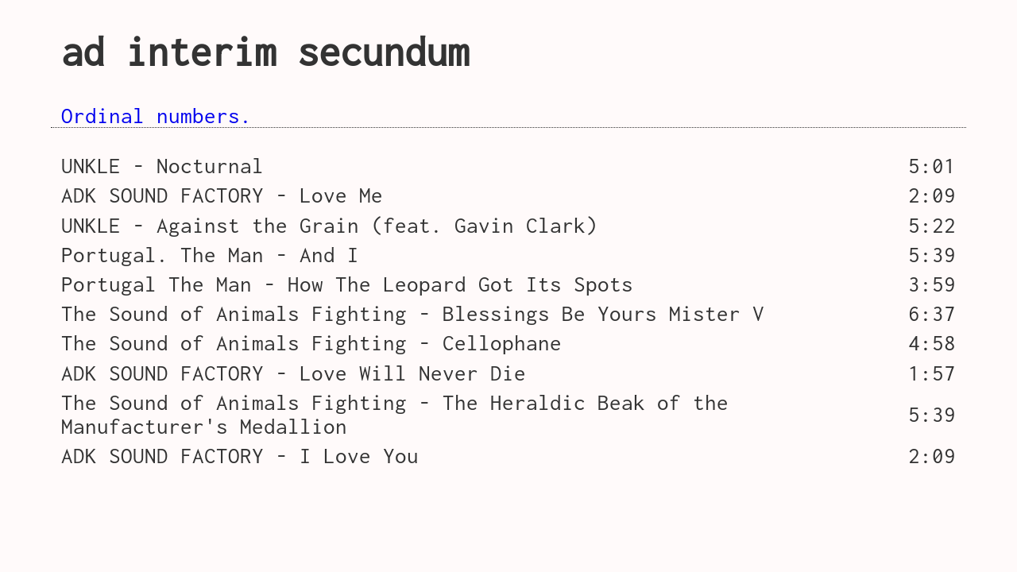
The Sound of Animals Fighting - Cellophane (311, 342)
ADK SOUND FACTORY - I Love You (240, 455)
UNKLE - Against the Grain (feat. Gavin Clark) (329, 225)
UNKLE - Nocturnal (162, 165)
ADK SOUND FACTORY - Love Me (222, 195)
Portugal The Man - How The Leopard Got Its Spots (347, 284)
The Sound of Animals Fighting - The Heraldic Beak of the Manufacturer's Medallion (395, 414)
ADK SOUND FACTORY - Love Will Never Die (293, 373)
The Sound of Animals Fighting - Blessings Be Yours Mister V (412, 313)
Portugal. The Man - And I (210, 254)
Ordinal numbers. (156, 115)
